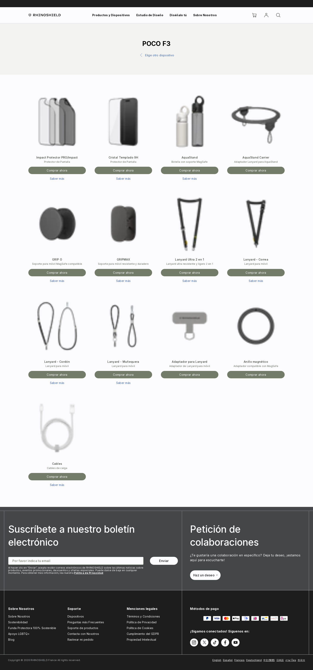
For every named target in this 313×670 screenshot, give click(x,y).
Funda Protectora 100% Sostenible (32, 628)
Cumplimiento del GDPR (143, 633)
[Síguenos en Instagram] (194, 642)
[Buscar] (278, 15)
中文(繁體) (269, 660)
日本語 (280, 660)
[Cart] (254, 15)
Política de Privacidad (88, 572)
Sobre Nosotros (205, 15)
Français (239, 660)
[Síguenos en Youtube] (236, 642)
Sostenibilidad (18, 622)
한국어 (301, 660)
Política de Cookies (140, 628)
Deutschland (254, 660)
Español (228, 660)
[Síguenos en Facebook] (225, 642)
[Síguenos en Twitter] (204, 642)
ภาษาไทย (290, 660)
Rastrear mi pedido (80, 639)
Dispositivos (75, 616)
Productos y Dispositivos (111, 15)
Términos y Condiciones (143, 616)
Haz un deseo (205, 575)
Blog (11, 639)
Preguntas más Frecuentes (85, 622)
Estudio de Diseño (149, 15)
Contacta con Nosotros (83, 633)
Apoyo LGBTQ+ (19, 633)
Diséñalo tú (178, 15)
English (216, 660)
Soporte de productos (82, 628)
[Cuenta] (266, 15)
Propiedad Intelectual (141, 639)
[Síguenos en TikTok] (215, 642)
